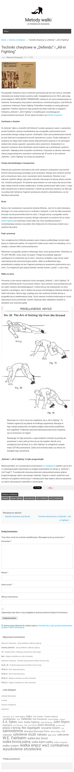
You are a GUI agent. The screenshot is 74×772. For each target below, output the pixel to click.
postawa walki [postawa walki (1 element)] (60, 725)
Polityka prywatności (11, 759)
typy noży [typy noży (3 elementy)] (52, 735)
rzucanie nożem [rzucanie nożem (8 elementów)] (50, 728)
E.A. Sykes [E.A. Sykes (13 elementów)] (10, 721)
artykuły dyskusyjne (8, 696)
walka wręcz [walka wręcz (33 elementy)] (30, 745)
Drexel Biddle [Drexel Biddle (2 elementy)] (53, 719)
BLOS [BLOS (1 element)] (12, 717)
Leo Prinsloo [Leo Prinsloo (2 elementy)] (18, 725)
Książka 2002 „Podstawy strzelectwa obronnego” (23, 652)
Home (3, 40)
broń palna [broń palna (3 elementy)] (20, 717)
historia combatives (17, 40)
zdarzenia (5, 709)
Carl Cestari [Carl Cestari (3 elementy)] (38, 717)
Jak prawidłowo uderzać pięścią (29, 643)
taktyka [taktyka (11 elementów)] (42, 734)
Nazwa (4, 573)
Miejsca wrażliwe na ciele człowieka (19, 656)
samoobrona (29, 498)
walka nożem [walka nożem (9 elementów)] (11, 745)
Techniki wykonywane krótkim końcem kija (33, 661)
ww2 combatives (55, 498)
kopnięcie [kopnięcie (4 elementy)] (7, 725)
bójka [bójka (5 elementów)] (29, 716)
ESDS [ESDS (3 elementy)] (20, 722)
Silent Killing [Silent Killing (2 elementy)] (55, 731)
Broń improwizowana (17, 669)
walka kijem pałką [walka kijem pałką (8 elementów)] (42, 742)
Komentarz (6, 541)
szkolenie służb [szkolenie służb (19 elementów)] (24, 734)
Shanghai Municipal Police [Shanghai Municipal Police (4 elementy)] (37, 731)
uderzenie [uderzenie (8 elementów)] (63, 734)
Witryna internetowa (9, 597)
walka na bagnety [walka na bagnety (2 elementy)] (61, 742)
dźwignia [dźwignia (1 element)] (62, 719)
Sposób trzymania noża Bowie (16, 516)
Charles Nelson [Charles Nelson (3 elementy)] (51, 717)
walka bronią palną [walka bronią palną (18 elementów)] (16, 741)
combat (4, 700)
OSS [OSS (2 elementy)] (25, 725)
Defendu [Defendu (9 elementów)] (26, 719)
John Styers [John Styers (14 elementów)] (61, 722)
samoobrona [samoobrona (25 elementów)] (13, 731)
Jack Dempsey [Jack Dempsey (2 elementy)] (46, 722)
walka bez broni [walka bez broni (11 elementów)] (37, 738)
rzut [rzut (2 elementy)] (62, 728)
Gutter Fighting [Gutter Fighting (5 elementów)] (31, 722)
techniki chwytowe (54, 115)
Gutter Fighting (7, 221)
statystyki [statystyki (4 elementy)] (7, 735)
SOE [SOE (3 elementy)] (63, 731)
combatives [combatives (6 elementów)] (9, 719)
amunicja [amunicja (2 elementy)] (6, 717)
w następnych (49, 466)
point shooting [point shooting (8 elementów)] (46, 725)
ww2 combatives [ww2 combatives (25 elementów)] (55, 745)
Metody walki (38, 19)
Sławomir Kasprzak (14, 57)
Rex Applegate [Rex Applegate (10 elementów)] (31, 727)
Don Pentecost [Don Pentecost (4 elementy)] (40, 719)
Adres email (6, 585)
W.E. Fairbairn (42, 498)
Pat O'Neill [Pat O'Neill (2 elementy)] (33, 725)
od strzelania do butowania (38, 24)
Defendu (5, 498)
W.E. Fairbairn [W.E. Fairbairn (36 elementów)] (14, 738)
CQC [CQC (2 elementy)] (18, 719)
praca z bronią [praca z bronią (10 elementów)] (12, 727)
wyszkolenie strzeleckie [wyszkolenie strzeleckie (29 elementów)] (22, 749)
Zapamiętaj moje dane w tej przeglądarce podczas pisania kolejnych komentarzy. (34, 612)
